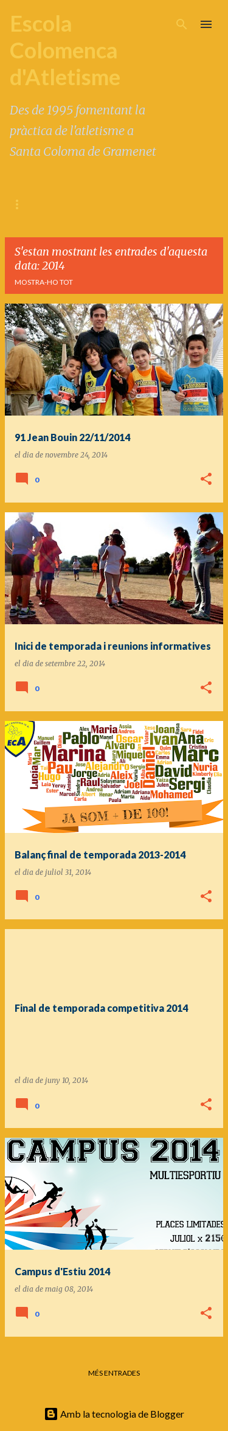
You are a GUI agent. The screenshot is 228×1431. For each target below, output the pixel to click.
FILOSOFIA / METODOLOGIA (107, 204)
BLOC (20, 204)
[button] (206, 480)
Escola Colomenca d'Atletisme (65, 50)
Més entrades (114, 1372)
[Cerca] (181, 24)
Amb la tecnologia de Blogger (114, 1413)
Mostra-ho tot (44, 282)
